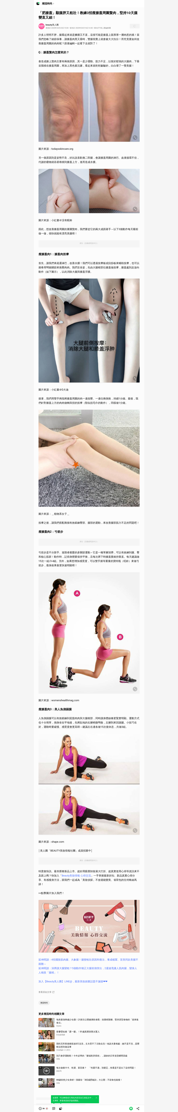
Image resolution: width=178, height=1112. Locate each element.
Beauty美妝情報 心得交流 (76, 875)
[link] (54, 1108)
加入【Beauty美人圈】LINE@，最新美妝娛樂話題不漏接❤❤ (73, 981)
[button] (43, 1108)
